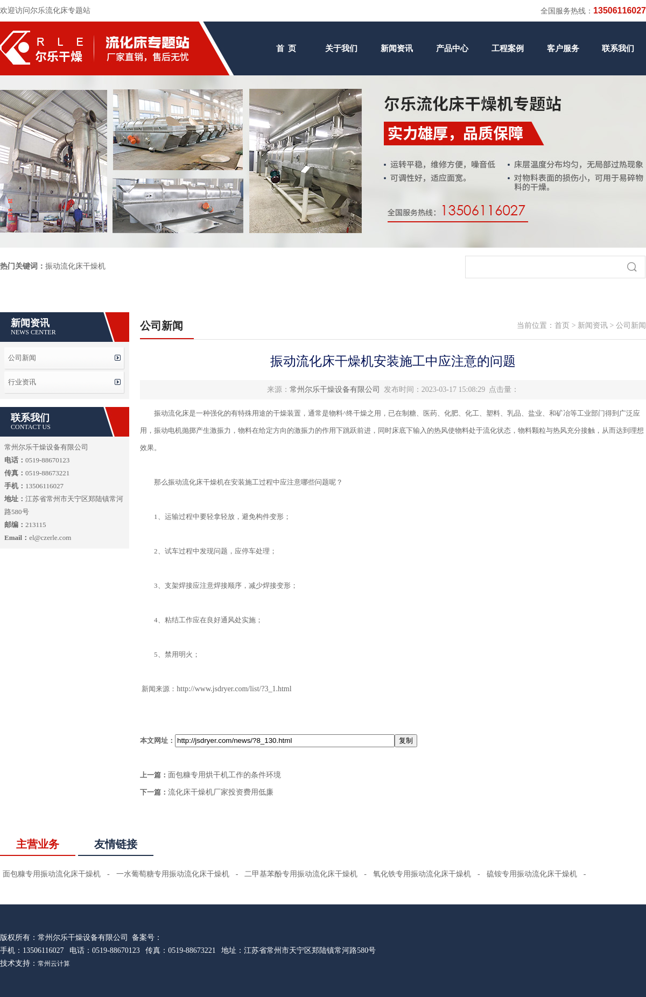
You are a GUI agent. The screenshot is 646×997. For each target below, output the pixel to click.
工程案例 (507, 48)
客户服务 (563, 48)
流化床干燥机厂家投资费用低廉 (220, 792)
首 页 (286, 48)
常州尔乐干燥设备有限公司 (335, 389)
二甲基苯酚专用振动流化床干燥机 (300, 874)
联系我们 (618, 48)
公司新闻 (22, 358)
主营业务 (37, 844)
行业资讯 (22, 382)
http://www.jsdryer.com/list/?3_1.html (234, 689)
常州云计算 (54, 963)
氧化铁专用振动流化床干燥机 (422, 874)
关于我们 (341, 48)
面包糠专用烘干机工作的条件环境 (224, 775)
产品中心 (452, 48)
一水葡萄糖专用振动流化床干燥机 (172, 874)
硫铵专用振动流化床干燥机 (532, 874)
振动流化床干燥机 (75, 266)
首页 (562, 325)
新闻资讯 (397, 48)
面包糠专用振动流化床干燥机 (52, 874)
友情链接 (115, 844)
